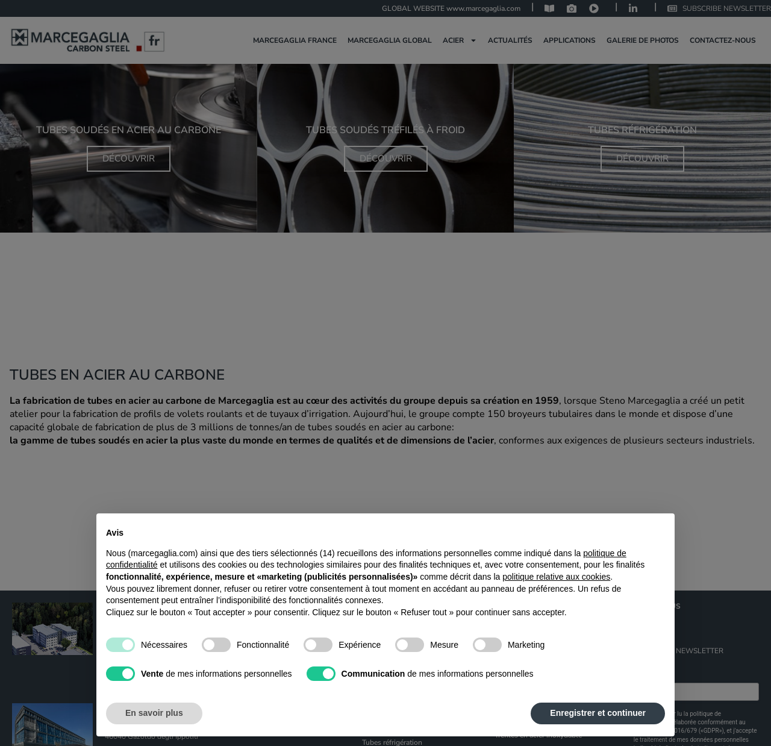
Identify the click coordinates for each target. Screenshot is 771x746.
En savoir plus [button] (154, 713)
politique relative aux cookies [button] (556, 576)
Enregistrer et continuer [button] (598, 713)
